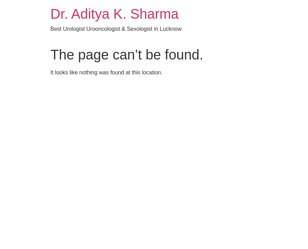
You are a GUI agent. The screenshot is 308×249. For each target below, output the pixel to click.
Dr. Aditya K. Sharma (114, 13)
